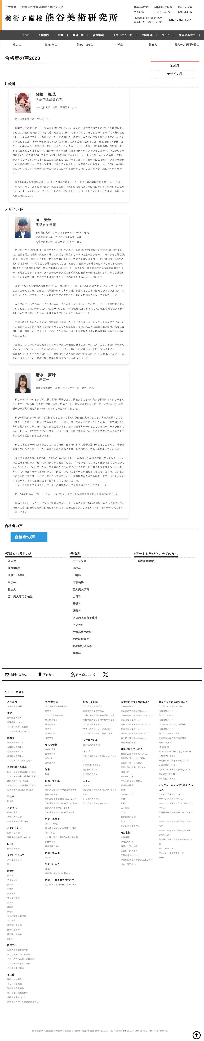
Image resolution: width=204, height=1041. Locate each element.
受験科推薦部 (81, 639)
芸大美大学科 (81, 589)
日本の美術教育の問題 (17, 950)
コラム (86, 785)
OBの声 (49, 758)
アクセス (139, 12)
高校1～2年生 (51, 824)
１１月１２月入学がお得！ (19, 760)
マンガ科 (78, 625)
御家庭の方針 (127, 794)
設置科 (10, 875)
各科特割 (49, 738)
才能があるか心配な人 (131, 781)
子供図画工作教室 (15, 968)
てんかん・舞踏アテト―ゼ (171, 853)
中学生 (119, 44)
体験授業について (15, 722)
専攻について (127, 842)
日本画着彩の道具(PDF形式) (20, 790)
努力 (123, 821)
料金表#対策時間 (167, 774)
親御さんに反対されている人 (134, 754)
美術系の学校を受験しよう (133, 711)
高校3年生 (51, 44)
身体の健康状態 (128, 817)
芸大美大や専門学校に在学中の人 (61, 884)
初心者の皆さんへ (91, 799)
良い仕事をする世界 (130, 826)
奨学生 (48, 729)
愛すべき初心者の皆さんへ (171, 799)
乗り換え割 (50, 724)
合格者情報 (50, 749)
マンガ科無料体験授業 (17, 727)
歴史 (9, 864)
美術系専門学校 (52, 846)
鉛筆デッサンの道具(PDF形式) (21, 772)
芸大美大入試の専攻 (92, 706)
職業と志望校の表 (129, 846)
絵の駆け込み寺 (82, 646)
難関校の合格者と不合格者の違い (175, 760)
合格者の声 (29, 537)
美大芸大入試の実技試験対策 (172, 738)
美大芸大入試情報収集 (169, 733)
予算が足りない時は (130, 855)
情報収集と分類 (166, 711)
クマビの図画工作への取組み (21, 959)
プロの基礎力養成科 (85, 617)
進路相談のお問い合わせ (18, 837)
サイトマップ (185, 7)
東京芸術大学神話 (167, 778)
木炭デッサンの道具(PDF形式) (21, 785)
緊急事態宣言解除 (15, 988)
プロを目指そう (128, 706)
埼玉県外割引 (51, 720)
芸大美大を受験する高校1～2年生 (61, 828)
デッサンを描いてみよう (18, 731)
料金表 (10, 801)
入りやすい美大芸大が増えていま (175, 769)
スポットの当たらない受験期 (172, 724)
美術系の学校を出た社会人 (57, 873)
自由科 (77, 653)
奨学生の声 (50, 763)
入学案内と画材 (14, 706)
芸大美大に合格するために (95, 803)
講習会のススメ (90, 769)
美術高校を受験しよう (131, 720)
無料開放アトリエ (15, 718)
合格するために (166, 742)
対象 (47, 774)
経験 (123, 790)
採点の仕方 (164, 747)
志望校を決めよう (129, 851)
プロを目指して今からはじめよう (137, 715)
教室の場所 (12, 812)
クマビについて (162, 12)
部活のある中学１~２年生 (57, 808)
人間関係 (125, 808)
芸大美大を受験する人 (93, 711)
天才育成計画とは (91, 745)
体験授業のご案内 (163, 7)
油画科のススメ (90, 774)
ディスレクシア (166, 848)
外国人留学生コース (16, 997)
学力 (123, 812)
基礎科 (77, 603)
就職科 (77, 610)
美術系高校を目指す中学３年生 (60, 812)
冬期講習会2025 (15, 751)
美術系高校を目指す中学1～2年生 (61, 803)
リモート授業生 (14, 984)
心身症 (162, 857)
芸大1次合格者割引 (54, 715)
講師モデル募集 (14, 979)
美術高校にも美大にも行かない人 (61, 799)
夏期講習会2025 (15, 756)
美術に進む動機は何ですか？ (134, 767)
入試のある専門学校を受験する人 (99, 715)
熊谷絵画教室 (141, 7)
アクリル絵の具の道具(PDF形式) (23, 776)
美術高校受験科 (82, 632)
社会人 (153, 44)
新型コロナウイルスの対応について (24, 1002)
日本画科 (78, 582)
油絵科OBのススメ (92, 765)
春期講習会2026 (15, 742)
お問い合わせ (185, 12)
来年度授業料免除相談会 (56, 706)
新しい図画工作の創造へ (18, 954)
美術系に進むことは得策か (133, 758)
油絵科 (174, 65)
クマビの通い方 (14, 817)
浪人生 (17, 44)
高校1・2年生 (84, 44)
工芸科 (77, 575)
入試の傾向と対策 (167, 765)
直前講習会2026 (15, 747)
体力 (123, 799)
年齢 (123, 803)
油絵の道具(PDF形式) (17, 781)
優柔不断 (125, 772)
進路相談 (125, 837)
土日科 (77, 596)
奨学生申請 (50, 733)
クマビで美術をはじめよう (171, 794)
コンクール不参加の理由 (18, 963)
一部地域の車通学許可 (17, 821)
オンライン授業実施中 (17, 993)
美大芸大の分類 (166, 715)
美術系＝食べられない (131, 763)
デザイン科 (175, 73)
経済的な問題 (127, 785)
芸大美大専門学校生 (187, 44)
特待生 (48, 711)
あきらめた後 (127, 776)
